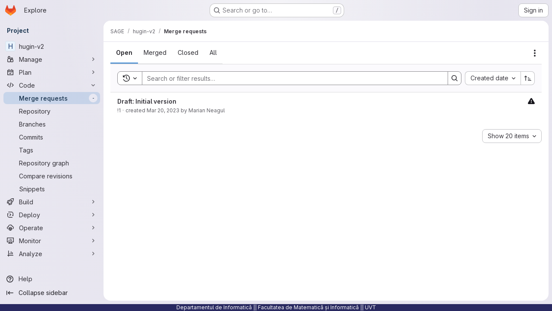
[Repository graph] (51, 163)
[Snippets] (51, 189)
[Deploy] (51, 215)
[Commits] (51, 137)
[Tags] (51, 150)
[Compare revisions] (51, 176)
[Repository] (51, 111)
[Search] (290, 78)
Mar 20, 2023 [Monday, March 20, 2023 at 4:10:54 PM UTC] (163, 110)
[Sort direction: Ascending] (528, 78)
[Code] (51, 85)
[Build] (51, 202)
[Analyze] (51, 254)
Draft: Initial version (146, 101)
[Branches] (51, 124)
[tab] (124, 52)
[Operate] (51, 228)
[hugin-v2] (51, 46)
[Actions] (535, 53)
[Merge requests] (51, 98)
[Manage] (51, 59)
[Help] (51, 279)
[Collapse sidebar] (51, 293)
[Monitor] (51, 241)
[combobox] (493, 78)
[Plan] (51, 72)
